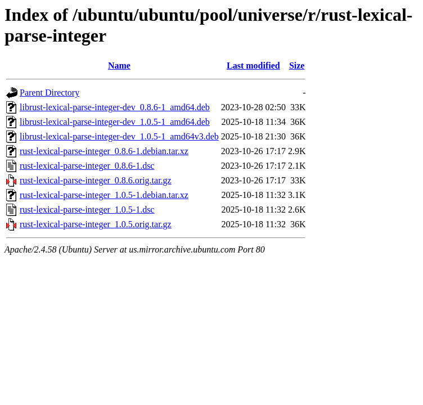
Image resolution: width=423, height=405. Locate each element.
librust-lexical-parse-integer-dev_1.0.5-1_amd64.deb (115, 122)
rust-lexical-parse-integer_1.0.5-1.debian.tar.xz (104, 195)
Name (119, 65)
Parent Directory (49, 92)
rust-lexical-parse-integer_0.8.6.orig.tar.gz (96, 180)
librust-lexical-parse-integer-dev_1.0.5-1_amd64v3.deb (119, 136)
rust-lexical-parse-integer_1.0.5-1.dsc (87, 209)
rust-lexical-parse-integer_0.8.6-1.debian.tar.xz (104, 151)
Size (297, 65)
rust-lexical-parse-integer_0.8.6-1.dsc (87, 165)
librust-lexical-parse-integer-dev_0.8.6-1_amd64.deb (115, 107)
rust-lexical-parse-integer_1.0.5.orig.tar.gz (96, 224)
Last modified (253, 65)
